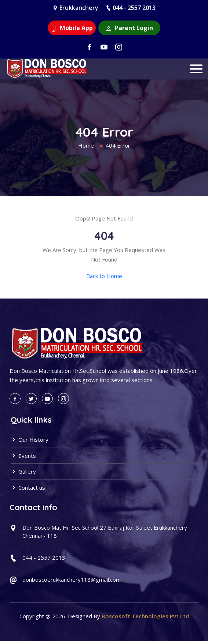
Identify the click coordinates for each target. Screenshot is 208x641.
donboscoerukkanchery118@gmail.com (71, 579)
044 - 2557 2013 (134, 8)
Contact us (28, 487)
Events (23, 455)
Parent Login (129, 28)
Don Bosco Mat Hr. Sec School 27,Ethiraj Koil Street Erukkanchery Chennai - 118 (104, 532)
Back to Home (104, 275)
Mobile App (72, 28)
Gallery (23, 471)
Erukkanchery (78, 8)
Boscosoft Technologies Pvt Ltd (145, 616)
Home (86, 145)
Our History (29, 439)
